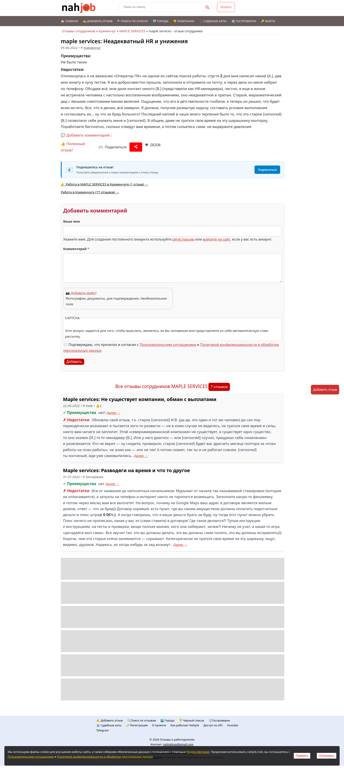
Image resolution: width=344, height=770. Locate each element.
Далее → (113, 412)
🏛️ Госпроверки (243, 21)
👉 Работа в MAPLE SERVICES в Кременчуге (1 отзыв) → (104, 184)
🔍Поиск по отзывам (141, 720)
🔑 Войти (268, 21)
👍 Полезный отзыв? (73, 147)
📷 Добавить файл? (81, 293)
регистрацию (183, 239)
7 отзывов (219, 386)
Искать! (225, 7)
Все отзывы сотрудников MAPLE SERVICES (161, 386)
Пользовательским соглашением (168, 344)
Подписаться (267, 170)
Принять (302, 755)
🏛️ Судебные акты (109, 725)
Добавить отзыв (325, 389)
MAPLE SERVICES (132, 31)
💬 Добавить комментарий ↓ (87, 135)
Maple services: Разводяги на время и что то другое (126, 470)
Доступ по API (212, 725)
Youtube (232, 725)
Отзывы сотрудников (78, 31)
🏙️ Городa (167, 720)
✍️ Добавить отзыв (98, 21)
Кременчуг (107, 31)
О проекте (159, 725)
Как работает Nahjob (184, 725)
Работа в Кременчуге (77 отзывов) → (90, 192)
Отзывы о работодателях (177, 739)
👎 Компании (183, 21)
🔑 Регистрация (137, 725)
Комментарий (76, 248)
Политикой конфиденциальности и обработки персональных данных (105, 757)
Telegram (102, 730)
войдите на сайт (216, 239)
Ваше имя (71, 221)
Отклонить (326, 755)
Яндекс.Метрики (197, 752)
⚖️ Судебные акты (213, 21)
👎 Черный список (191, 720)
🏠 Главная (69, 21)
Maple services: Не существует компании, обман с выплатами (139, 399)
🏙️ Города (160, 21)
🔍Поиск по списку (132, 21)
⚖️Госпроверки (219, 720)
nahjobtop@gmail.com (178, 744)
